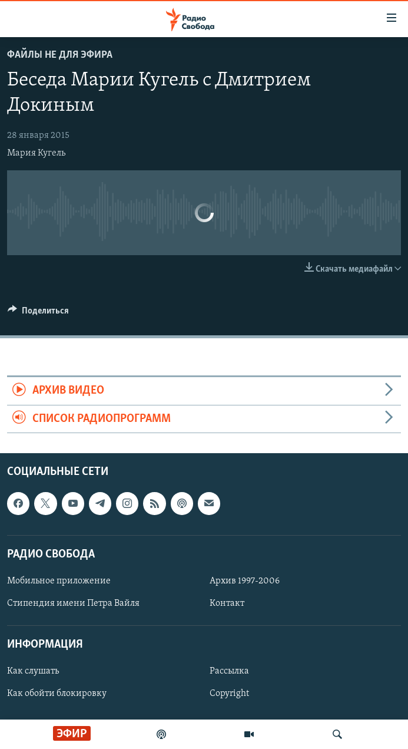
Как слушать (33, 672)
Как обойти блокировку (57, 694)
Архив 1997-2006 (245, 581)
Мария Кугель (36, 153)
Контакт (227, 603)
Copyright (229, 694)
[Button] (38, 313)
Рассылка (229, 672)
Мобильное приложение (59, 581)
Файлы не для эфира (59, 55)
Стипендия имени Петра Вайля (73, 603)
